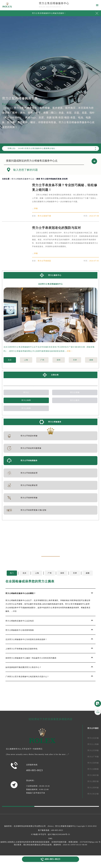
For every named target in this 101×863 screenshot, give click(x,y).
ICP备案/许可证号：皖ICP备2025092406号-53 (50, 834)
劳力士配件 (75, 400)
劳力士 (26, 392)
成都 (91, 360)
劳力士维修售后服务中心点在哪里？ (20, 593)
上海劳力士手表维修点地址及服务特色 (21, 649)
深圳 (59, 360)
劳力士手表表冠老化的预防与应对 (56, 228)
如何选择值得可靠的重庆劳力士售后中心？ (23, 667)
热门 (12, 573)
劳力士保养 (26, 400)
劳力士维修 (75, 392)
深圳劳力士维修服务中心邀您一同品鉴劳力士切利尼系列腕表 (30, 658)
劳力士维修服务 (54, 422)
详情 (15, 611)
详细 (36, 208)
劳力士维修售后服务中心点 (22, 179)
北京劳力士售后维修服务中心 (50, 284)
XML (50, 838)
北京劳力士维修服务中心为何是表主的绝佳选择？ (26, 639)
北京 (10, 360)
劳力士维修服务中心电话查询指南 (19, 630)
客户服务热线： (50, 830)
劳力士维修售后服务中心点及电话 (19, 621)
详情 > (69, 351)
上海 (26, 360)
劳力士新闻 (26, 408)
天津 (75, 360)
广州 (42, 360)
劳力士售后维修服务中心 (54, 3)
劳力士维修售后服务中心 (65, 826)
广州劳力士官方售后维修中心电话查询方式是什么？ (27, 677)
